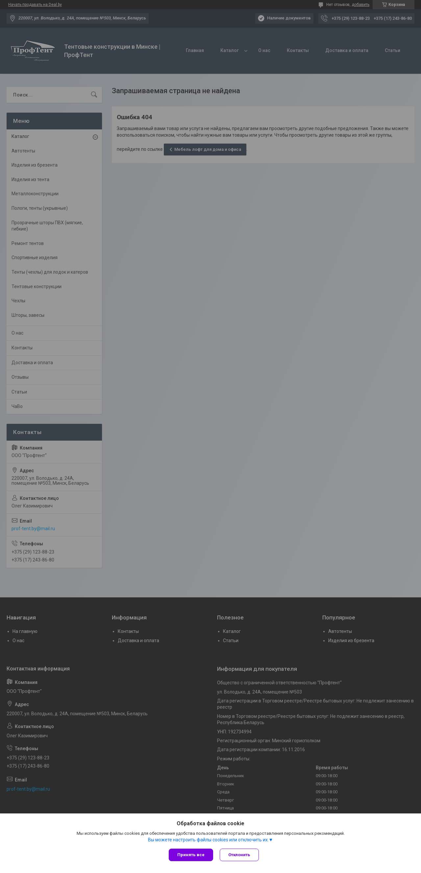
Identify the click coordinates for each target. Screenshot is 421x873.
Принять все (191, 854)
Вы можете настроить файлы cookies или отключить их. (208, 839)
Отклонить (239, 854)
